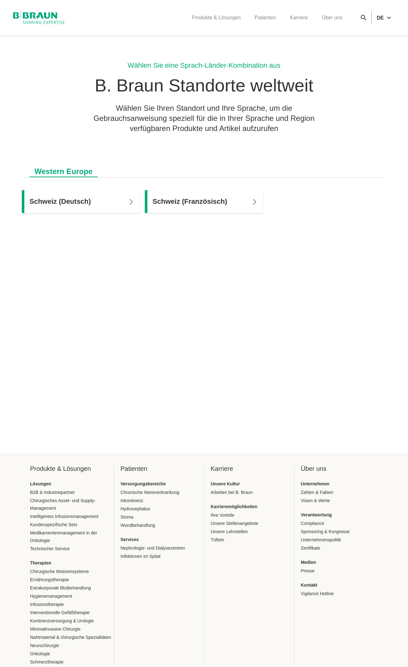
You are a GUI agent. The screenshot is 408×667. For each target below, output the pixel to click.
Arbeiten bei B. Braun (232, 492)
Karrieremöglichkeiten (234, 506)
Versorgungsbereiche (143, 483)
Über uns (332, 17)
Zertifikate (310, 548)
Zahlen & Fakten (317, 492)
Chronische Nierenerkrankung (150, 492)
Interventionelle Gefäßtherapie (60, 612)
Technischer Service (50, 548)
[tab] (63, 170)
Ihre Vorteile (222, 515)
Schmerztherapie (47, 661)
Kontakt (309, 585)
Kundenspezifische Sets (53, 524)
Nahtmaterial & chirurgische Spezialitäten (70, 637)
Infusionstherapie (47, 604)
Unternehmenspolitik (321, 539)
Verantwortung (316, 514)
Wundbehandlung (138, 525)
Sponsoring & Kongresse (325, 531)
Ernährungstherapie (49, 579)
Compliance (312, 523)
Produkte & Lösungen (216, 17)
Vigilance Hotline (317, 593)
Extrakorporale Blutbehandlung (60, 587)
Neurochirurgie (44, 645)
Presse (308, 570)
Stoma (127, 517)
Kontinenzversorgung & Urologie (62, 620)
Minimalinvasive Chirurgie (55, 629)
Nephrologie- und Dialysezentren (153, 548)
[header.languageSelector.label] (384, 17)
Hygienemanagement (51, 596)
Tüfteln (217, 539)
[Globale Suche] (363, 17)
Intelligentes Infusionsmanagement (64, 516)
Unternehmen (315, 483)
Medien (308, 562)
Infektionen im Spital (140, 556)
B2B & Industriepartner (52, 492)
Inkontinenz (132, 500)
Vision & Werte (315, 500)
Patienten (265, 17)
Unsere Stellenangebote (234, 523)
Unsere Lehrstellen (229, 531)
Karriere (299, 17)
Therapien (40, 562)
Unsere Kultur (225, 483)
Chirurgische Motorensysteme (59, 571)
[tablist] (204, 168)
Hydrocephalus (135, 508)
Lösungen (40, 483)
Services (130, 539)
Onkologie (40, 653)
